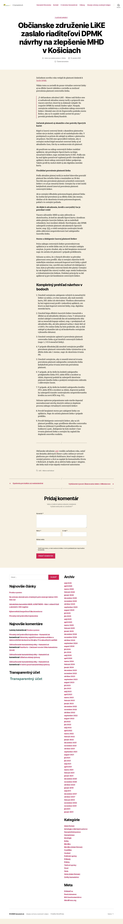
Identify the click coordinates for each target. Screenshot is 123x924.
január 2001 (69, 817)
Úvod (66, 873)
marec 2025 (69, 630)
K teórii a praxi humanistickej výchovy (36, 672)
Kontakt (56, 6)
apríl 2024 (68, 663)
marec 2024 (69, 666)
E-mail (64, 536)
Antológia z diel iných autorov (77, 834)
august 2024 (69, 651)
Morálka (67, 849)
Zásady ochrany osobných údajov (99, 6)
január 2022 (69, 745)
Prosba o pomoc (16, 598)
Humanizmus (69, 840)
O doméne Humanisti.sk (69, 6)
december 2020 (71, 784)
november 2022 (71, 714)
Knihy (66, 846)
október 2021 (70, 754)
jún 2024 (68, 657)
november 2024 (71, 642)
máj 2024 (68, 660)
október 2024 (70, 645)
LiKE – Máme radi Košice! (46, 473)
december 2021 (71, 748)
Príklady (67, 864)
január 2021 (69, 781)
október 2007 (70, 802)
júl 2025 (67, 618)
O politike (68, 855)
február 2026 (70, 597)
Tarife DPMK (41, 83)
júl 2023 (67, 690)
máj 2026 (68, 588)
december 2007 (71, 799)
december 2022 (71, 712)
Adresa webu (40, 544)
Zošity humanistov (72, 882)
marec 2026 (69, 594)
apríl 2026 (68, 591)
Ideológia (68, 843)
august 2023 (69, 687)
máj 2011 (68, 796)
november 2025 (71, 606)
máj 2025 (68, 624)
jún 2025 (68, 621)
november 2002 (71, 808)
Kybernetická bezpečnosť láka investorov (27, 616)
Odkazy (82, 6)
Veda (66, 876)
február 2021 (69, 778)
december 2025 (71, 603)
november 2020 (71, 787)
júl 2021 (67, 763)
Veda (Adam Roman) (73, 879)
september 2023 (71, 684)
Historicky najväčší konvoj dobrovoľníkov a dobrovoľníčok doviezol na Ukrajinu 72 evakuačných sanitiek (33, 645)
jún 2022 (68, 730)
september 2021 (71, 757)
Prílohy (67, 867)
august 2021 (69, 760)
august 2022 (69, 724)
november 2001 (71, 811)
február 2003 (70, 805)
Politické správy (71, 861)
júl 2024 (67, 654)
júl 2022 (67, 727)
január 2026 (69, 600)
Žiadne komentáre (63, 64)
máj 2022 (68, 733)
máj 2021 (68, 769)
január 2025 (69, 636)
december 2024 (71, 639)
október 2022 (70, 718)
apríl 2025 (68, 627)
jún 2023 (68, 693)
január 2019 (69, 793)
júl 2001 (67, 814)
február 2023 (70, 705)
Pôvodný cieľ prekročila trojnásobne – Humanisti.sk (31, 640)
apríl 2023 (68, 699)
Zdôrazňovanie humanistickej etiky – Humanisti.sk (31, 652)
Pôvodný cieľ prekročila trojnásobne (25, 621)
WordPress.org (70, 905)
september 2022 (71, 720)
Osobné (67, 858)
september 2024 (71, 648)
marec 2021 (69, 775)
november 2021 (71, 751)
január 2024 (69, 672)
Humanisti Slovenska (44, 6)
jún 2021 (68, 766)
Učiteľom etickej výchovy (31, 665)
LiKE (57, 454)
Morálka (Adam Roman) (74, 852)
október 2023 (70, 681)
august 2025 (69, 615)
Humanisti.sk (20, 919)
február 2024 (70, 669)
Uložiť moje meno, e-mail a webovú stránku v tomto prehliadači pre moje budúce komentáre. (61, 554)
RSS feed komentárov (73, 902)
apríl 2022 (68, 736)
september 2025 (71, 612)
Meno (38, 536)
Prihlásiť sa (69, 896)
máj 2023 (68, 696)
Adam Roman (70, 831)
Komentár (39, 518)
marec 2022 (69, 739)
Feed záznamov (71, 899)
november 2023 (71, 678)
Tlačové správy (61, 20)
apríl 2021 (68, 772)
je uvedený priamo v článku (57, 61)
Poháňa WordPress (59, 919)
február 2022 (70, 742)
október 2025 (70, 609)
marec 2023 (69, 702)
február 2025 (70, 633)
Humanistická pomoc (73, 837)
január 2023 (69, 708)
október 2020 (70, 790)
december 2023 (71, 675)
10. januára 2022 (76, 61)
